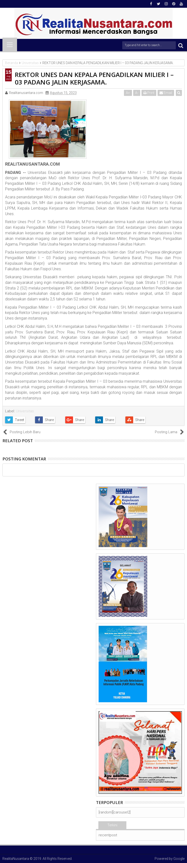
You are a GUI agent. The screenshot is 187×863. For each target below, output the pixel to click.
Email (165, 93)
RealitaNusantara (15, 859)
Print (148, 93)
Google (179, 859)
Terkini (112, 825)
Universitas (25, 411)
